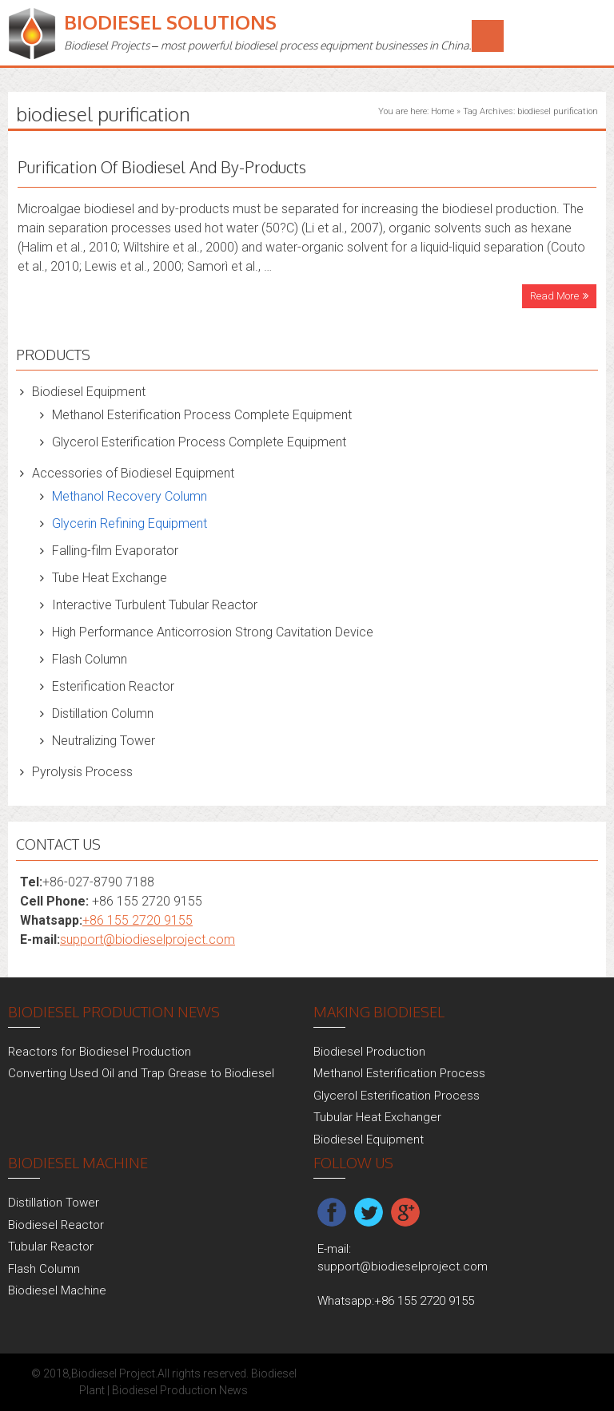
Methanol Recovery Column (129, 496)
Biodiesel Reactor (56, 1225)
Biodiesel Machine (57, 1290)
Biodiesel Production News (180, 1390)
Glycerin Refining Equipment (129, 523)
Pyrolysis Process (82, 771)
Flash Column (89, 659)
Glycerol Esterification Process (396, 1095)
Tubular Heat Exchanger (377, 1117)
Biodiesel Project (113, 1373)
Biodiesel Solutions (170, 22)
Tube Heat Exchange (109, 577)
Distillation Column (103, 713)
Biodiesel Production (369, 1051)
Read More (554, 296)
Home (442, 111)
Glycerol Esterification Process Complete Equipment (199, 442)
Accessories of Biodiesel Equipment (133, 473)
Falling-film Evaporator (115, 550)
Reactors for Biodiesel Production (99, 1051)
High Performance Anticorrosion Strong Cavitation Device (212, 632)
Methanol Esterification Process (399, 1073)
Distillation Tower (53, 1202)
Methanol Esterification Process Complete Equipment (202, 414)
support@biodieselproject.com (147, 939)
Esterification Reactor (113, 686)
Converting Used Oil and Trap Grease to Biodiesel (141, 1073)
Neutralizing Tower (103, 740)
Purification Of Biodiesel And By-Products (162, 167)
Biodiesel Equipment (89, 391)
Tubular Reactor (51, 1246)
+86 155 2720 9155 (137, 920)
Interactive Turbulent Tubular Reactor (154, 604)
